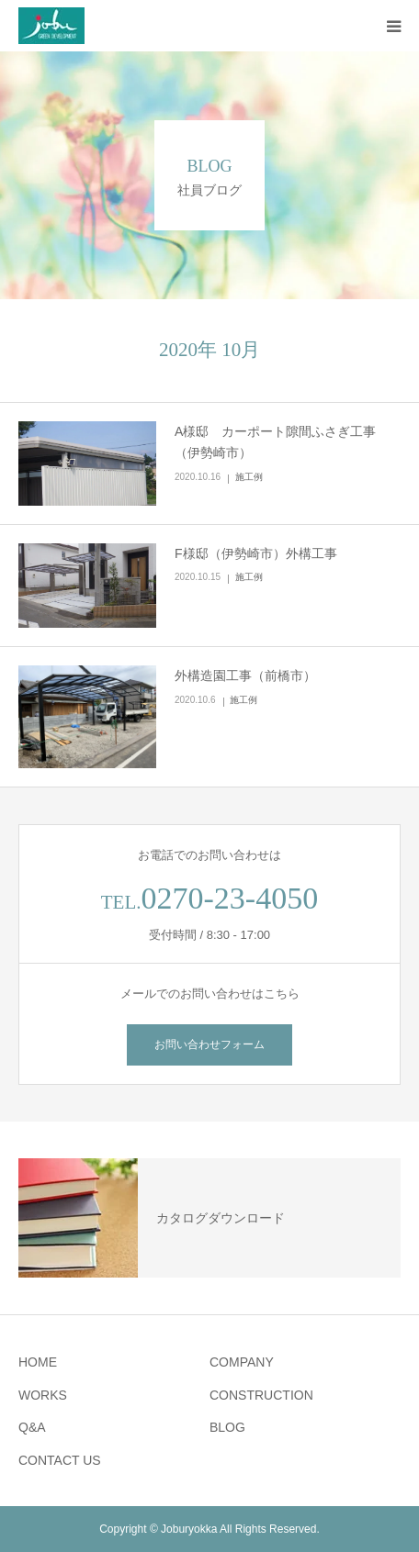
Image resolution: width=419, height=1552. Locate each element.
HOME (37, 1362)
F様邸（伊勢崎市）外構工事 (256, 553)
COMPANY (242, 1362)
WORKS (42, 1395)
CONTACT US (59, 1460)
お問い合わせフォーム (209, 1044)
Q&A (32, 1427)
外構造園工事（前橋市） (245, 675)
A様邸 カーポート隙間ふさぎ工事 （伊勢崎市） (282, 442)
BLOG (227, 1427)
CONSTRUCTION (261, 1395)
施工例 (249, 477)
